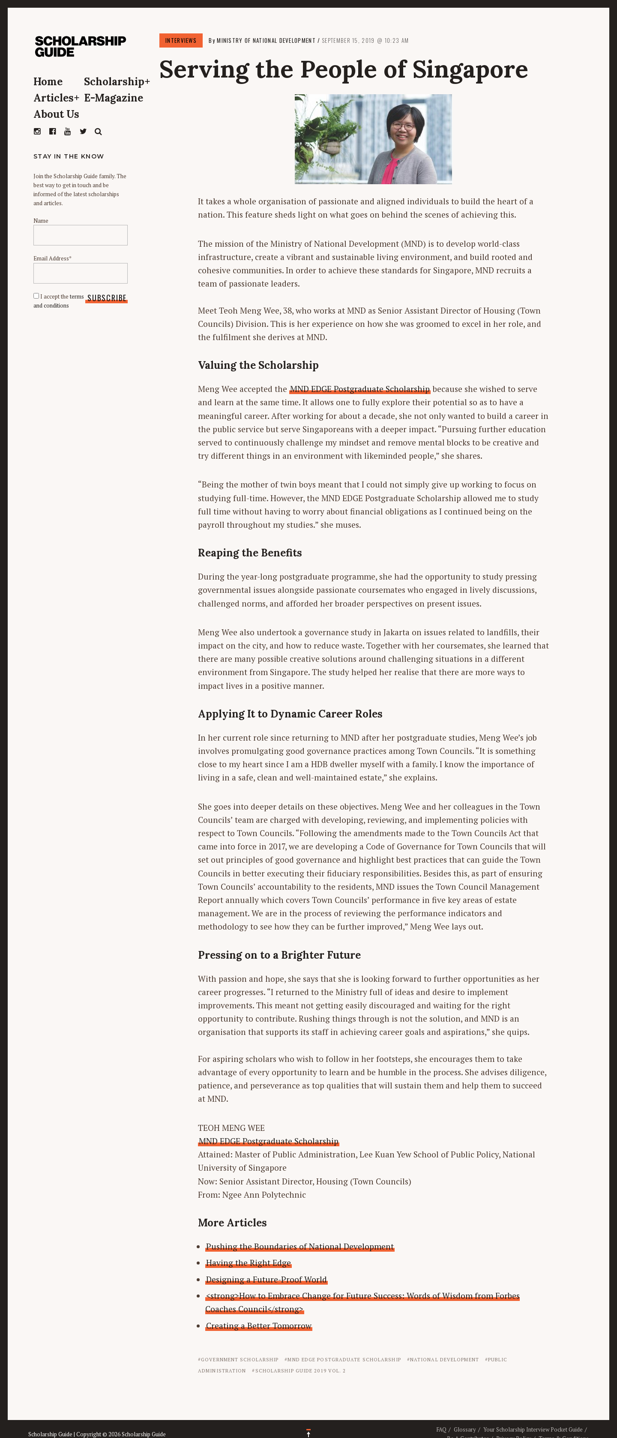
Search (98, 131)
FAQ (441, 1429)
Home (48, 81)
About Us (56, 114)
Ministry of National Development (266, 40)
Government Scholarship (240, 1360)
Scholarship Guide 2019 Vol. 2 (300, 1371)
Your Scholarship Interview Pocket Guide (533, 1429)
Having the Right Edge (248, 1262)
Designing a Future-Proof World (266, 1279)
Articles (56, 98)
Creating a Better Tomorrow (258, 1325)
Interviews (181, 40)
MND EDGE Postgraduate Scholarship (360, 388)
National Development (444, 1360)
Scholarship (117, 81)
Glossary (465, 1429)
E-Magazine (113, 98)
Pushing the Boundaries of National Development (300, 1246)
